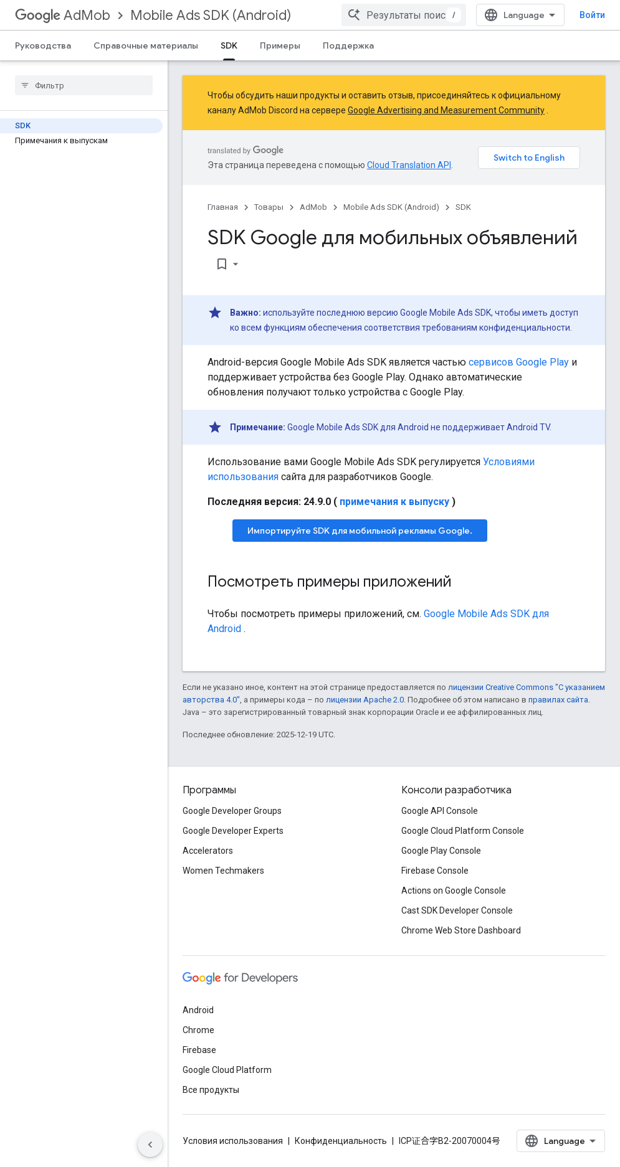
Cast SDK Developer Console (457, 910)
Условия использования (233, 1141)
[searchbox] (84, 85)
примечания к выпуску (394, 502)
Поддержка (348, 45)
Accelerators (208, 851)
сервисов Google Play (519, 362)
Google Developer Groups (232, 811)
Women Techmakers (223, 871)
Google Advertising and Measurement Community (446, 110)
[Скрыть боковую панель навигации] (150, 1144)
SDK (463, 207)
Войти (592, 15)
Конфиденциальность (341, 1141)
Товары (269, 207)
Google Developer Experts (233, 831)
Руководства (43, 45)
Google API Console (439, 811)
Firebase (199, 1050)
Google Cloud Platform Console (462, 831)
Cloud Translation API (409, 165)
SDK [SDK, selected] (229, 45)
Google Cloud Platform (227, 1070)
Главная (222, 207)
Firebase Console (435, 871)
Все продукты (211, 1090)
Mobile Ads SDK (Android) (210, 15)
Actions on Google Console (453, 890)
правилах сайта (558, 699)
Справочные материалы (145, 45)
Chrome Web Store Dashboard (461, 930)
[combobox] (403, 15)
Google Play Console (441, 851)
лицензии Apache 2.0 (365, 699)
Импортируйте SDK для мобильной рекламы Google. (359, 530)
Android (198, 1010)
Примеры (280, 45)
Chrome (198, 1030)
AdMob (62, 15)
